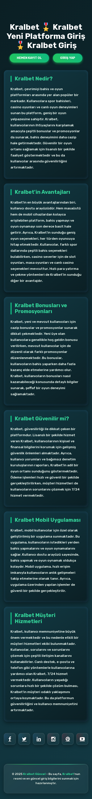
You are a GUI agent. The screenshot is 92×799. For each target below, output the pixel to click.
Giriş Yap (67, 58)
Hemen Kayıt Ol (29, 58)
